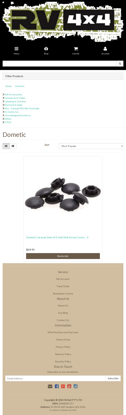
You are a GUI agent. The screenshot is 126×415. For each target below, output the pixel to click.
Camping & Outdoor (15, 101)
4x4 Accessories (13, 94)
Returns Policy (63, 354)
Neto (74, 410)
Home (8, 86)
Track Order (63, 286)
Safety (7, 118)
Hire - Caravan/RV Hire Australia (21, 108)
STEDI (7, 122)
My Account (63, 278)
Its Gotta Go (11, 111)
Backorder (63, 255)
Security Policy (63, 361)
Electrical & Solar (13, 104)
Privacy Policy (63, 346)
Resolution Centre (63, 293)
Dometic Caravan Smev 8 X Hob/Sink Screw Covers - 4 (57, 237)
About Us (63, 305)
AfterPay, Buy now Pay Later (63, 332)
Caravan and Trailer (14, 97)
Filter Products (14, 76)
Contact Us (63, 320)
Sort (47, 144)
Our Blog (63, 312)
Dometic (20, 86)
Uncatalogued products (17, 115)
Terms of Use (63, 339)
